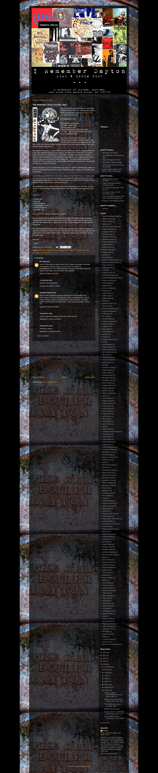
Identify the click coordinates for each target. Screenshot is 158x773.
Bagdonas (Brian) (108, 229)
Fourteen (105, 337)
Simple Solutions (108, 567)
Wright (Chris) (107, 634)
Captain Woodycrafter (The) (111, 278)
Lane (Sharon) (107, 421)
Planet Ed (105, 511)
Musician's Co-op (108, 480)
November (108, 667)
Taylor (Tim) (74, 250)
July (106, 675)
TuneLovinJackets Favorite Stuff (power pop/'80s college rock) (113, 197)
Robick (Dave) (107, 539)
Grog (104, 365)
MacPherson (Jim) (108, 452)
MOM (104, 462)
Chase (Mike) (106, 283)
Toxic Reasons (107, 606)
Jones (104, 396)
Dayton (104, 301)
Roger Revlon (107, 544)
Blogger (87, 766)
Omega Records (107, 501)
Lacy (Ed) (105, 419)
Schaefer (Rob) (107, 547)
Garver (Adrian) (107, 347)
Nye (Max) (105, 490)
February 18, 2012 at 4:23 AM (49, 286)
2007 (105, 723)
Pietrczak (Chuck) (108, 506)
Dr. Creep (105, 316)
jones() (105, 730)
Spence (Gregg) (107, 577)
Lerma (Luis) (106, 434)
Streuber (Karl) (64, 250)
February (108, 687)
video (104, 616)
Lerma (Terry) (106, 437)
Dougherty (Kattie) (108, 311)
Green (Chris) (107, 362)
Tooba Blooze (107, 603)
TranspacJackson (46, 292)
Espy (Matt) (106, 329)
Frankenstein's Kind (109, 339)
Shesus (104, 557)
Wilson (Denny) (83, 250)
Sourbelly (105, 575)
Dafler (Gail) (106, 296)
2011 (105, 655)
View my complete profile (109, 753)
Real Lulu (105, 531)
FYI (103, 342)
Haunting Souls (107, 375)
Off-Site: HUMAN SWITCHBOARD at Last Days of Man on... (113, 694)
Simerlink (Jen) (107, 565)
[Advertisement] (64, 358)
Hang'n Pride (106, 373)
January (107, 690)
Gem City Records (108, 352)
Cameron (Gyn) (107, 273)
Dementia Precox (108, 303)
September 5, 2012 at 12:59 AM (50, 319)
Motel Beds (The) (108, 475)
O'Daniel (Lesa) (107, 493)
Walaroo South (107, 619)
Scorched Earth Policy (109, 555)
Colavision (105, 290)
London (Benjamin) (108, 447)
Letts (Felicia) (106, 439)
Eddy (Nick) (106, 326)
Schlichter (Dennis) (108, 552)
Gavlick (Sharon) (108, 349)
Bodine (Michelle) (108, 242)
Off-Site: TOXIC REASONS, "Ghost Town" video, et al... (114, 700)
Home (64, 377)
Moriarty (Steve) (107, 472)
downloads (41, 250)
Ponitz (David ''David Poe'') (111, 519)
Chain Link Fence (108, 280)
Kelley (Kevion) (107, 403)
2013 (105, 652)
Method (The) (106, 460)
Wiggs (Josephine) (108, 624)
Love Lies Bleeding (108, 449)
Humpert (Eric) (107, 388)
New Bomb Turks (108, 485)
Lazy (103, 426)
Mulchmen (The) (107, 478)
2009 (105, 661)
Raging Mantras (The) (109, 529)
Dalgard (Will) (107, 298)
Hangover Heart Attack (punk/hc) (113, 201)
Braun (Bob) (106, 257)
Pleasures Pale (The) (109, 513)
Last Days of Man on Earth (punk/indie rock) (111, 193)
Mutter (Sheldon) (108, 483)
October (107, 670)
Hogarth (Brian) (107, 385)
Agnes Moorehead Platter (110, 216)
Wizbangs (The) (38, 253)
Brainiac (105, 255)
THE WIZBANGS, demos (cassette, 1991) (112, 705)
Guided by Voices (108, 367)
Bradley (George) (108, 249)
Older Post (90, 377)
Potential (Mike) (107, 521)
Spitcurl (104, 580)
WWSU (104, 637)
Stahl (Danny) (107, 583)
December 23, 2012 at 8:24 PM (50, 331)
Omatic (104, 498)
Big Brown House (108, 237)
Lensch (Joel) (106, 429)
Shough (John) (107, 562)
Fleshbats (105, 334)
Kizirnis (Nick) (107, 408)
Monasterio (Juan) (52, 250)
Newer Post (38, 377)
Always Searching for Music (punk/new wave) (111, 184)
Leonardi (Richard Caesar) (111, 431)
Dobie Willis (106, 306)
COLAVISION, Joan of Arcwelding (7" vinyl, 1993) (114, 717)
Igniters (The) (106, 390)
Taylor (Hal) (106, 593)
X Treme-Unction (108, 639)
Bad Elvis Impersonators (110, 226)
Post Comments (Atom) (49, 382)
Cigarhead (105, 285)
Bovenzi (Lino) (107, 247)
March (107, 684)
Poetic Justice (107, 516)
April (106, 681)
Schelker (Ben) (107, 549)
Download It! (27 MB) (40, 214)
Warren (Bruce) (107, 621)
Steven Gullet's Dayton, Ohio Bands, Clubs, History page (112, 170)
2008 (105, 664)
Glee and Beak (107, 357)
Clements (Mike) (107, 288)
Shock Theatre (107, 560)
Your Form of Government (111, 644)
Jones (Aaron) (107, 398)
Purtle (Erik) (106, 526)
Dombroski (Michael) (109, 308)
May (106, 678)
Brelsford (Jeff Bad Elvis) (110, 262)
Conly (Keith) (106, 293)
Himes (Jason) (107, 383)
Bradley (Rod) (107, 252)
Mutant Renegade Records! (111, 160)
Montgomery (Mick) (108, 470)
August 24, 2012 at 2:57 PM (49, 307)
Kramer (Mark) (107, 411)
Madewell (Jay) (107, 455)
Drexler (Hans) (107, 319)
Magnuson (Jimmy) (108, 457)
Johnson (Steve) (107, 393)
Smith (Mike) (106, 572)
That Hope (105, 601)
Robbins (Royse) (108, 534)
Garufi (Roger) (107, 344)
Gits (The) (105, 355)
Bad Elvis (105, 224)
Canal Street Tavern (109, 275)
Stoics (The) (106, 585)
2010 (105, 658)
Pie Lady (43, 261)
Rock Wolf (105, 542)
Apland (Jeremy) (107, 219)
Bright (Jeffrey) (107, 265)
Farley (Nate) (106, 331)
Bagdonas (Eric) (107, 232)
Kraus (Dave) (106, 413)
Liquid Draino (106, 444)
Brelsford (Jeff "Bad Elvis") (111, 260)
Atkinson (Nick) (107, 221)
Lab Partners (106, 416)
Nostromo (105, 488)
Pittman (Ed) (106, 508)
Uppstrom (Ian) (107, 613)
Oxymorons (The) (108, 503)
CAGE (104, 270)
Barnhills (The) (107, 234)
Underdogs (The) (108, 611)
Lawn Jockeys (107, 424)
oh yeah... (105, 208)
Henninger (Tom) (108, 380)
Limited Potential (107, 442)
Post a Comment (43, 336)
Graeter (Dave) (107, 360)
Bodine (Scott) (107, 244)
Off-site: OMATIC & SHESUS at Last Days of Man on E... (114, 713)
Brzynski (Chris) (107, 267)
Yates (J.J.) (48, 253)
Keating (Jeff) (106, 401)
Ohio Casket (106, 495)
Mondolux (105, 467)
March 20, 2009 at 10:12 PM (49, 273)
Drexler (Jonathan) (108, 321)
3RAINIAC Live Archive (110, 153)
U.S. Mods (105, 608)
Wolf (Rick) (106, 631)
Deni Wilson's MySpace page (112, 162)
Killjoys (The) (106, 406)
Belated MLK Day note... (112, 709)
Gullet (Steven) (107, 370)
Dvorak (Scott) (107, 324)
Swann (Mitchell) (107, 590)
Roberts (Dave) (107, 537)
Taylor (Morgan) (107, 595)
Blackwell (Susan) (108, 239)
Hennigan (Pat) (107, 378)
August (107, 672)
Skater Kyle (106, 570)
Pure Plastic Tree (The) (110, 524)
